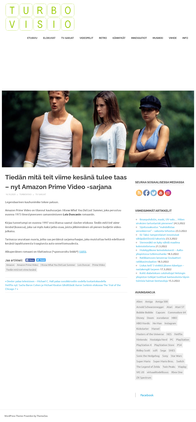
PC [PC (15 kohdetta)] (171, 339)
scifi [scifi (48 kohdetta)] (155, 350)
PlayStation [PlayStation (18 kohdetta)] (182, 339)
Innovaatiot (139, 38)
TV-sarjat (67, 38)
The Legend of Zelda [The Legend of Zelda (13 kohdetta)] (148, 366)
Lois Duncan (84, 264)
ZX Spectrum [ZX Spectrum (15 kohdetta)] (143, 377)
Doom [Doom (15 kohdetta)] (150, 317)
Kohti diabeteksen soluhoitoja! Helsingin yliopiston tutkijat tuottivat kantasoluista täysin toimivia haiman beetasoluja (162, 276)
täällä (82, 251)
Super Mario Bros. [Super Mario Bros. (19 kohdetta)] (163, 361)
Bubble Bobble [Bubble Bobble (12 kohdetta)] (144, 312)
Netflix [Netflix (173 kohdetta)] (178, 334)
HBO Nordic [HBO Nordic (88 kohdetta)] (143, 323)
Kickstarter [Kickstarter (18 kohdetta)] (142, 328)
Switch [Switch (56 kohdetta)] (180, 361)
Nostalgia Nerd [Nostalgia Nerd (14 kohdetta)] (158, 339)
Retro (103, 38)
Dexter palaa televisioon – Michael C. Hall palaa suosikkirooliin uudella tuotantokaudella (56, 281)
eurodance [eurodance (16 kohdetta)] (163, 317)
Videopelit (86, 38)
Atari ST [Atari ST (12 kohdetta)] (179, 306)
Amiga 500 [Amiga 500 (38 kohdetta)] (161, 301)
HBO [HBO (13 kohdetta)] (174, 317)
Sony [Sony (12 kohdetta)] (165, 355)
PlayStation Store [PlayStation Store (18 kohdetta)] (164, 344)
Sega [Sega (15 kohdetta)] (163, 350)
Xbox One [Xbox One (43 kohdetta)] (177, 372)
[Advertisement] (98, 66)
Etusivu (32, 38)
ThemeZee (42, 415)
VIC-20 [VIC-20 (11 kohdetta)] (140, 372)
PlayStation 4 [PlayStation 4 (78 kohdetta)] (143, 344)
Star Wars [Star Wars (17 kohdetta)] (176, 355)
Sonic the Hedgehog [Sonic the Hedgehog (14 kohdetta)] (147, 355)
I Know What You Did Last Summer (58, 264)
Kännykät (119, 38)
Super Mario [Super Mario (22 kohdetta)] (143, 361)
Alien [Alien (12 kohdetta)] (139, 301)
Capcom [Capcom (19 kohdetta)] (160, 312)
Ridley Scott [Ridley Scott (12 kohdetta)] (143, 350)
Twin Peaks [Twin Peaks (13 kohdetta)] (169, 366)
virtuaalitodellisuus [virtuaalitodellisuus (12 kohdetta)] (157, 372)
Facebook (147, 395)
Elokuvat (49, 38)
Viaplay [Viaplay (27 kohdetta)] (182, 366)
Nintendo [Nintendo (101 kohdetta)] (141, 339)
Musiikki (158, 38)
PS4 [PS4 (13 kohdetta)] (179, 344)
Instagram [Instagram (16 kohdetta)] (170, 323)
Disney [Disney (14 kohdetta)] (140, 317)
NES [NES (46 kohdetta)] (169, 334)
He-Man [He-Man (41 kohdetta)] (157, 323)
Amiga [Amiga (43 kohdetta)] (149, 301)
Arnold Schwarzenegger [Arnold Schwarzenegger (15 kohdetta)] (150, 306)
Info (185, 38)
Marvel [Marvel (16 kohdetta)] (155, 328)
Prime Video (98, 264)
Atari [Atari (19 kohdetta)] (169, 306)
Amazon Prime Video (27, 264)
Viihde (173, 38)
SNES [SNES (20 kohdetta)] (172, 350)
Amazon (10, 264)
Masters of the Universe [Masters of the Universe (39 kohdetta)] (150, 334)
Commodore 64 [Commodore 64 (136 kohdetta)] (177, 312)
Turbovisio (25, 194)
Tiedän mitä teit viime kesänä (21, 269)
